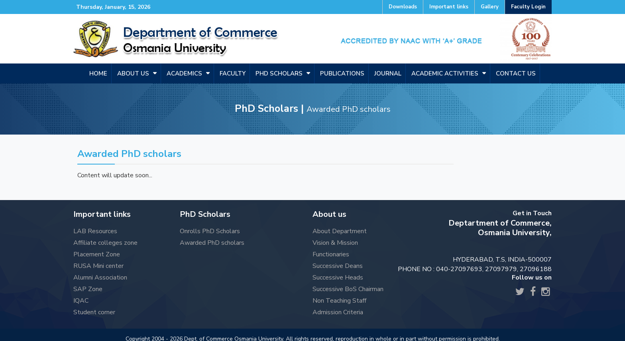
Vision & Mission (335, 242)
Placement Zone (96, 254)
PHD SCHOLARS (279, 73)
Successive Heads (337, 277)
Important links (448, 6)
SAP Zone (87, 289)
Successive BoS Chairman (347, 289)
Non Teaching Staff (339, 300)
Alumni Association (100, 277)
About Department (339, 231)
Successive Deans (337, 266)
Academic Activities (444, 73)
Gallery (490, 6)
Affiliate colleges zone (105, 242)
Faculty (233, 73)
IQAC (80, 300)
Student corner (94, 312)
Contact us (516, 73)
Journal (387, 73)
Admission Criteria (337, 312)
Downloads (403, 6)
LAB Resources (95, 231)
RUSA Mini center (98, 266)
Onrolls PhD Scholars (210, 231)
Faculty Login (528, 6)
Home (98, 73)
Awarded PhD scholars (212, 242)
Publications (342, 73)
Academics (184, 73)
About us (133, 73)
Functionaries (330, 254)
